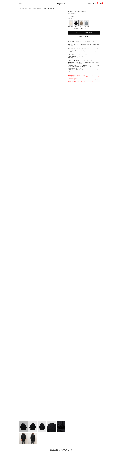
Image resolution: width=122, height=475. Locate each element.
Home (20, 8)
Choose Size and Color (84, 32)
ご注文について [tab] (90, 41)
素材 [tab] (85, 41)
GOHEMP (25, 8)
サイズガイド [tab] (79, 41)
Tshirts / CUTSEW (37, 8)
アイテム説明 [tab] (71, 41)
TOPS (30, 8)
